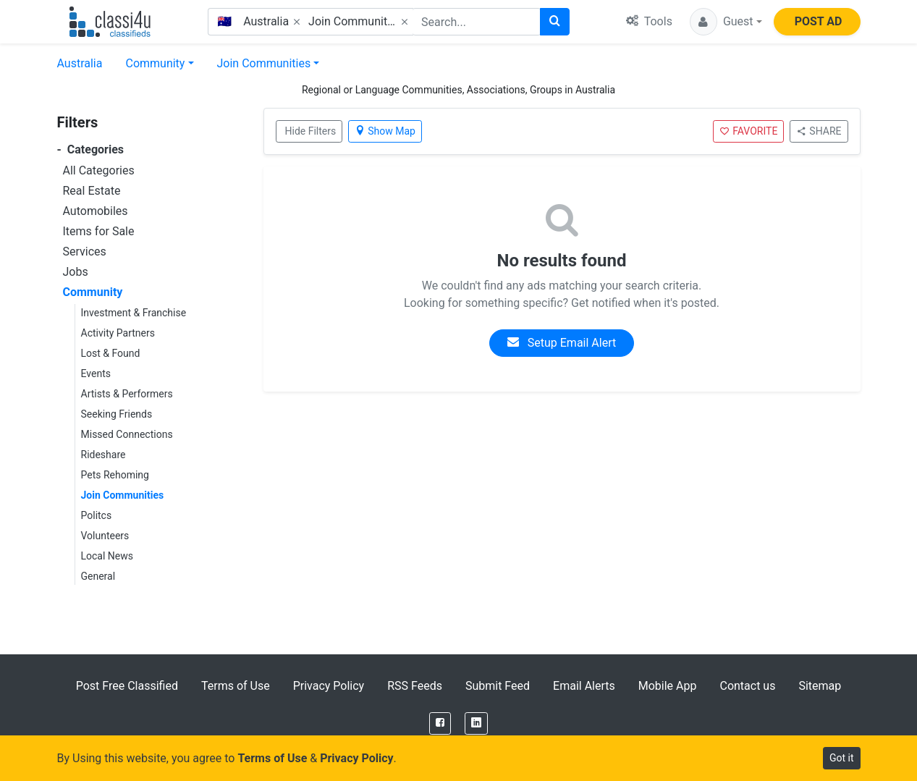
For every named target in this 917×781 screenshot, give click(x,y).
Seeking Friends (117, 414)
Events (96, 373)
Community (155, 63)
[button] (726, 21)
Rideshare (103, 454)
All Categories (99, 170)
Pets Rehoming (115, 475)
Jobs (75, 272)
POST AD (818, 21)
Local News (107, 556)
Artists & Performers (127, 394)
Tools (649, 21)
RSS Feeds (414, 686)
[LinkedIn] (476, 723)
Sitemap (819, 686)
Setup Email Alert (561, 343)
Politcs (96, 515)
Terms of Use (235, 686)
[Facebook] (440, 723)
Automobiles (95, 211)
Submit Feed (497, 686)
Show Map (385, 131)
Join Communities (264, 63)
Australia (80, 63)
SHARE (818, 131)
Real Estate (92, 191)
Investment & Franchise (134, 312)
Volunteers (105, 535)
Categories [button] (90, 149)
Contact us (747, 686)
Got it (841, 758)
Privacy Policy (329, 686)
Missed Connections (127, 434)
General (98, 576)
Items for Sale (99, 231)
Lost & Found (110, 353)
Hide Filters (311, 131)
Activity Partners (118, 333)
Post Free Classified (127, 686)
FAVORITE (748, 131)
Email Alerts (584, 686)
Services (84, 251)
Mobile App (667, 686)
